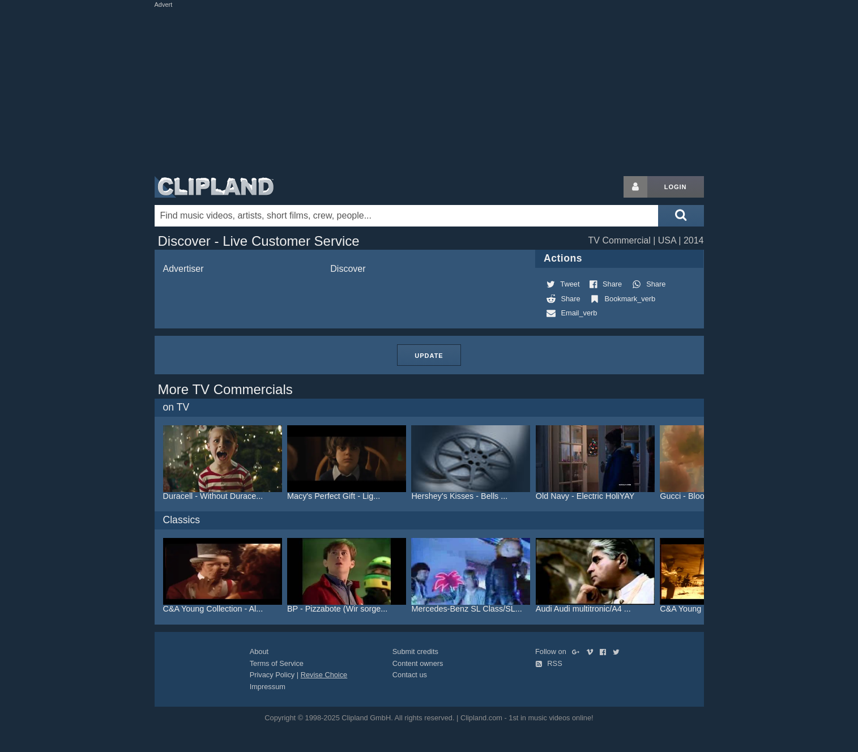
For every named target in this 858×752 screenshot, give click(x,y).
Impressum (267, 686)
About (259, 651)
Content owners (417, 663)
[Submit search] (680, 216)
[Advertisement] (429, 89)
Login (675, 186)
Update (429, 355)
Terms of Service (277, 663)
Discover (347, 269)
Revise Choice (324, 674)
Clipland (214, 187)
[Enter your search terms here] (407, 216)
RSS (548, 663)
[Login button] (635, 187)
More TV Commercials (225, 389)
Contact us (409, 674)
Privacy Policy (272, 674)
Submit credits (415, 651)
